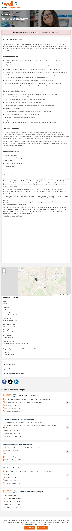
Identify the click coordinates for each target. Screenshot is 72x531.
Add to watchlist (10, 364)
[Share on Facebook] (4, 381)
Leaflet (54, 294)
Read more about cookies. (41, 524)
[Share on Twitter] (10, 381)
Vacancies (6, 14)
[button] (36, 279)
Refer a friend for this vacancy (14, 373)
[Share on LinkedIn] (16, 381)
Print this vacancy (10, 369)
